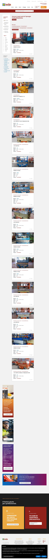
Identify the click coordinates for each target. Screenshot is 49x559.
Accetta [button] (44, 556)
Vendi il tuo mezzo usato (19, 543)
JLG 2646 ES (16, 146)
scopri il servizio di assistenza (33, 523)
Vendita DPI (6, 58)
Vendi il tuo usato (40, 1)
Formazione (6, 67)
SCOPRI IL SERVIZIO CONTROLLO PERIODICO (8, 468)
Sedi (32, 7)
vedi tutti (14, 19)
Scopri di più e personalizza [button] (8, 556)
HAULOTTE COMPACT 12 (19, 96)
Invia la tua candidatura (25, 482)
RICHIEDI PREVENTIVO (43, 7)
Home (12, 7)
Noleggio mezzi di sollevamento (19, 542)
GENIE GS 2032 (16, 196)
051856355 (5, 543)
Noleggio (24, 7)
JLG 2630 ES (16, 322)
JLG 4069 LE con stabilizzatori (21, 121)
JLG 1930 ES (16, 296)
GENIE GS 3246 (16, 348)
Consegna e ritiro (7, 70)
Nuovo (20, 7)
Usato (16, 7)
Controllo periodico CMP (6, 63)
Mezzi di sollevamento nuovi (19, 541)
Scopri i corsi (8, 414)
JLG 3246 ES (16, 222)
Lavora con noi (34, 1)
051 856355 (45, 4)
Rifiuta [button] (38, 556)
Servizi (28, 7)
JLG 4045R (16, 71)
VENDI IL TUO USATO (37, 7)
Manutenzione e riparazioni (7, 60)
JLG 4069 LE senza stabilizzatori (21, 372)
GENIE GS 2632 (16, 247)
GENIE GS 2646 (16, 170)
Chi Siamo (28, 1)
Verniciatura (6, 66)
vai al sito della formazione (12, 524)
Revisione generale (5, 65)
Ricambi (5, 71)
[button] (46, 546)
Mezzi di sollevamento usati (19, 540)
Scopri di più (8, 439)
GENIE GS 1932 (16, 271)
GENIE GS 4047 (16, 47)
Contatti (45, 1)
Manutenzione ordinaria (6, 69)
